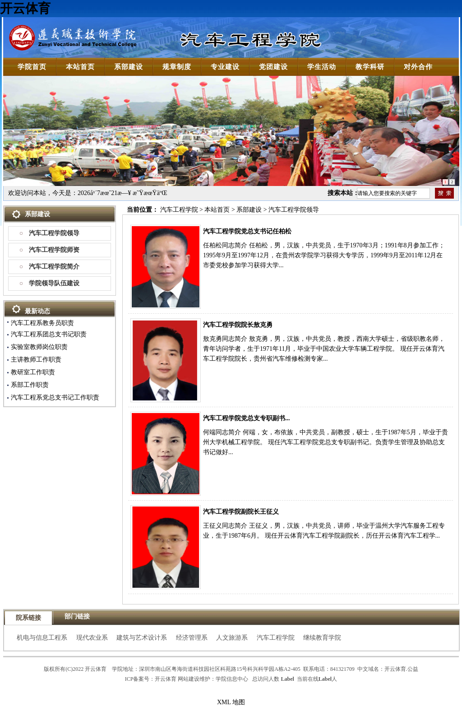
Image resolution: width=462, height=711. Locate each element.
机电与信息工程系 (42, 637)
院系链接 (28, 617)
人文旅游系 (232, 637)
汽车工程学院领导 (54, 233)
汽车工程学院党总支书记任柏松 (247, 231)
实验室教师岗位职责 (39, 347)
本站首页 (217, 209)
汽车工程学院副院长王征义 (241, 511)
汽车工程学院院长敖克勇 (238, 324)
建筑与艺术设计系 (141, 637)
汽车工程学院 (179, 209)
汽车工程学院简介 (54, 266)
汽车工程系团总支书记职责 (49, 334)
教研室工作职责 (33, 372)
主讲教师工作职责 (36, 359)
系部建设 (249, 209)
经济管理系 (192, 637)
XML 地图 (231, 702)
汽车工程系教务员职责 (42, 323)
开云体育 (25, 8)
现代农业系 (92, 637)
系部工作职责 (30, 384)
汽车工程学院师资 (54, 249)
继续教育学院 (322, 637)
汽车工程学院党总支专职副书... (246, 418)
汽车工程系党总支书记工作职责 (55, 397)
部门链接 (77, 616)
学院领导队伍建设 (54, 283)
